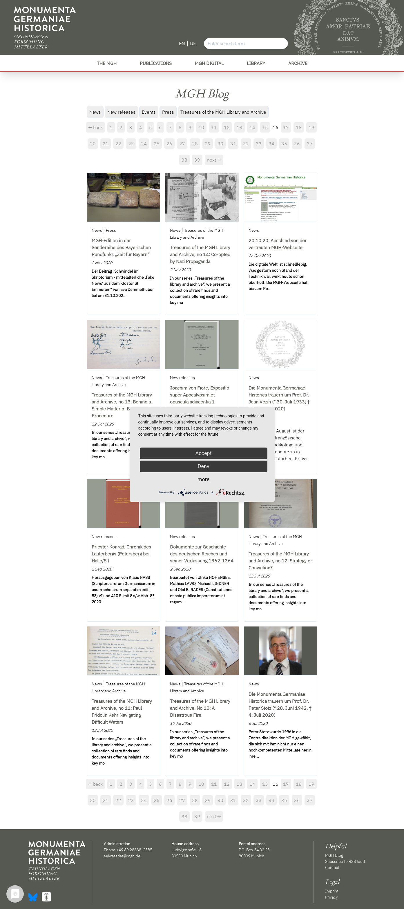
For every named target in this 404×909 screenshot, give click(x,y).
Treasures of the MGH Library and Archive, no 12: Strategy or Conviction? (280, 561)
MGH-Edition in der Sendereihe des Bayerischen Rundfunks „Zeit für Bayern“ (121, 247)
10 (201, 127)
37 (310, 143)
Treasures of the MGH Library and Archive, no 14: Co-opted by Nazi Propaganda (200, 254)
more (204, 479)
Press (168, 112)
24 (144, 143)
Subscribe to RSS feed (345, 861)
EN (182, 43)
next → (214, 160)
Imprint (331, 891)
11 (214, 127)
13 (239, 127)
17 (286, 127)
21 (105, 143)
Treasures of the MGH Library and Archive (223, 112)
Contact (332, 867)
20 (93, 143)
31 (233, 143)
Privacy (331, 897)
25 (157, 143)
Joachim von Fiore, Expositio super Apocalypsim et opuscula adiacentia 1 (199, 395)
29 (208, 143)
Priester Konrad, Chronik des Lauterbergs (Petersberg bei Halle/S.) (121, 554)
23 (131, 143)
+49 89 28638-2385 (134, 849)
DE (193, 43)
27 (182, 143)
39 (197, 160)
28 (195, 143)
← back (95, 127)
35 (284, 143)
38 (184, 160)
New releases (121, 112)
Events (149, 112)
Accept (203, 453)
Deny (203, 466)
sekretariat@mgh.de (122, 856)
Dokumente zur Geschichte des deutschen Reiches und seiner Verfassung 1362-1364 (201, 554)
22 (118, 143)
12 (227, 127)
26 (169, 143)
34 (271, 143)
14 (252, 127)
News (95, 112)
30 (220, 143)
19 (311, 127)
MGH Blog (334, 855)
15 (265, 127)
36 (297, 143)
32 (246, 143)
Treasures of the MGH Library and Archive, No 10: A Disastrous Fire (200, 708)
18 (299, 127)
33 (259, 143)
